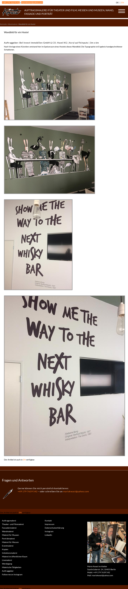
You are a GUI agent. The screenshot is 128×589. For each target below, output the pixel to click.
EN (122, 2)
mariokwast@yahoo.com (32, 2)
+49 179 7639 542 (28, 491)
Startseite (3, 24)
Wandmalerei (12, 24)
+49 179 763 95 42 (11, 2)
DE (117, 2)
